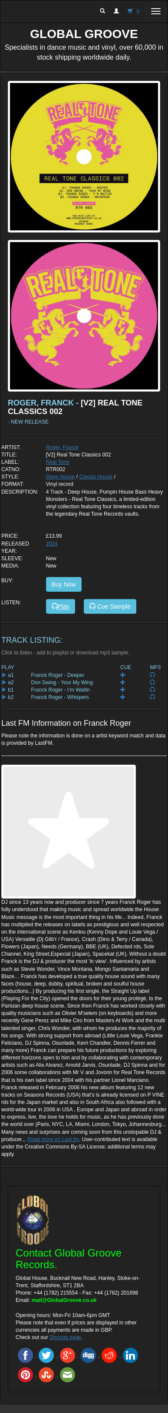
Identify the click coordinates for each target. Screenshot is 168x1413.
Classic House (95, 477)
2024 (52, 544)
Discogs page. (65, 1337)
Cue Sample (110, 606)
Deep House (60, 477)
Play (60, 606)
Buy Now (64, 584)
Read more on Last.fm (53, 1139)
